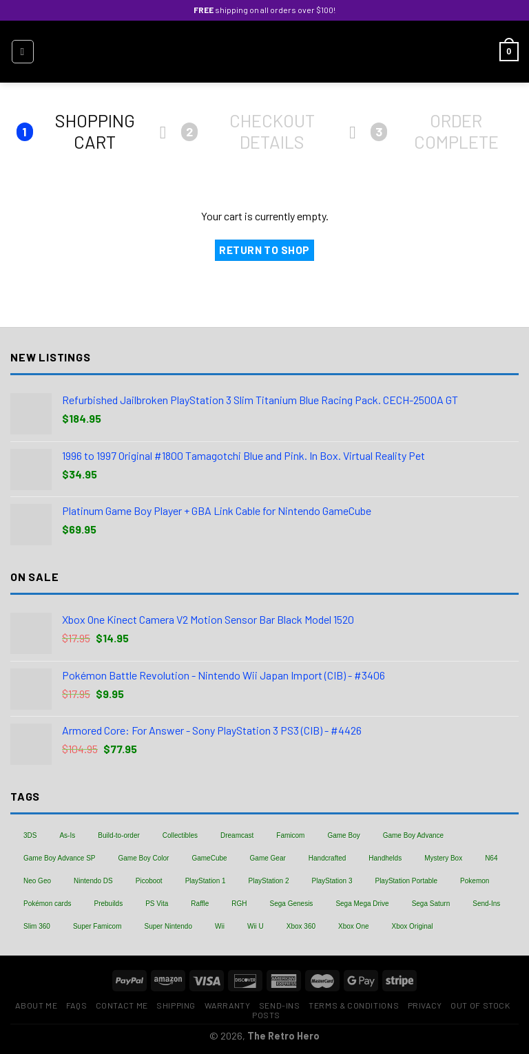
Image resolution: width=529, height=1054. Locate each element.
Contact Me (122, 1005)
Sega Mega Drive (361, 903)
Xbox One (353, 926)
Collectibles (180, 835)
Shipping (176, 1005)
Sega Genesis (291, 903)
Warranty (228, 1005)
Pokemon (474, 881)
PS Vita (156, 903)
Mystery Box (443, 858)
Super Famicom (97, 926)
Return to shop (264, 249)
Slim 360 (36, 926)
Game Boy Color (143, 858)
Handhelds (385, 858)
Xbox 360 (301, 926)
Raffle (200, 903)
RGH (239, 903)
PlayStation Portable (406, 881)
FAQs (76, 1005)
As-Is (67, 835)
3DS (30, 835)
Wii (220, 926)
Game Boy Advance (413, 835)
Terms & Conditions (354, 1005)
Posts (266, 1015)
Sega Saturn (431, 903)
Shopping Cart (76, 131)
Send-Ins (486, 903)
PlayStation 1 (205, 881)
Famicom (290, 835)
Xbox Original (412, 926)
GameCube (209, 858)
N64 (491, 858)
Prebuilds (108, 903)
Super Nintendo (168, 926)
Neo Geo (37, 881)
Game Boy (343, 835)
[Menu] (23, 51)
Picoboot (149, 881)
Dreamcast (236, 835)
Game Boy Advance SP (59, 858)
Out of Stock (480, 1005)
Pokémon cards (47, 903)
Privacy (425, 1005)
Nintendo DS (93, 881)
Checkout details (248, 131)
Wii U (255, 926)
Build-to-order (119, 835)
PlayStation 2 (269, 881)
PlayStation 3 (332, 881)
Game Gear (268, 858)
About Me (36, 1005)
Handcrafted (327, 858)
